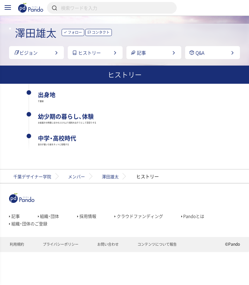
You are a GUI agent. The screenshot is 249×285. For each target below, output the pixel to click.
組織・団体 (50, 245)
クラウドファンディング (144, 245)
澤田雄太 (118, 204)
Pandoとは (200, 245)
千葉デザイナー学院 (34, 204)
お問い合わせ (114, 277)
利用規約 (17, 277)
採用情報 (89, 245)
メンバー (82, 204)
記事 (14, 245)
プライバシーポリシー (64, 277)
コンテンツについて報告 (166, 277)
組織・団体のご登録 (29, 254)
